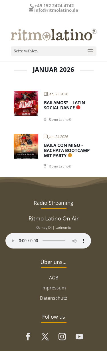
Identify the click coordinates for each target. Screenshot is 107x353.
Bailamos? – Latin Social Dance (64, 105)
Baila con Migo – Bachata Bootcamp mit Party (67, 150)
